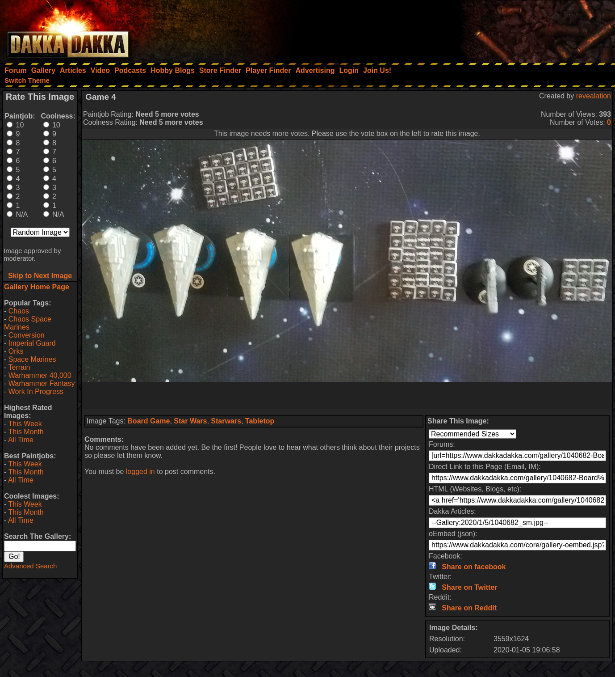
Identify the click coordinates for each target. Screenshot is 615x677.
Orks (16, 351)
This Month (25, 432)
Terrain (19, 367)
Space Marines (32, 359)
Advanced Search (30, 566)
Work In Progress (35, 391)
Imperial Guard (32, 343)
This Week (25, 423)
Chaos (18, 311)
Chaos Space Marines (27, 323)
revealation (593, 96)
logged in (140, 471)
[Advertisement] (494, 29)
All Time (20, 440)
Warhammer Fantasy (41, 383)
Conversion (26, 335)
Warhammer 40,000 (39, 375)
